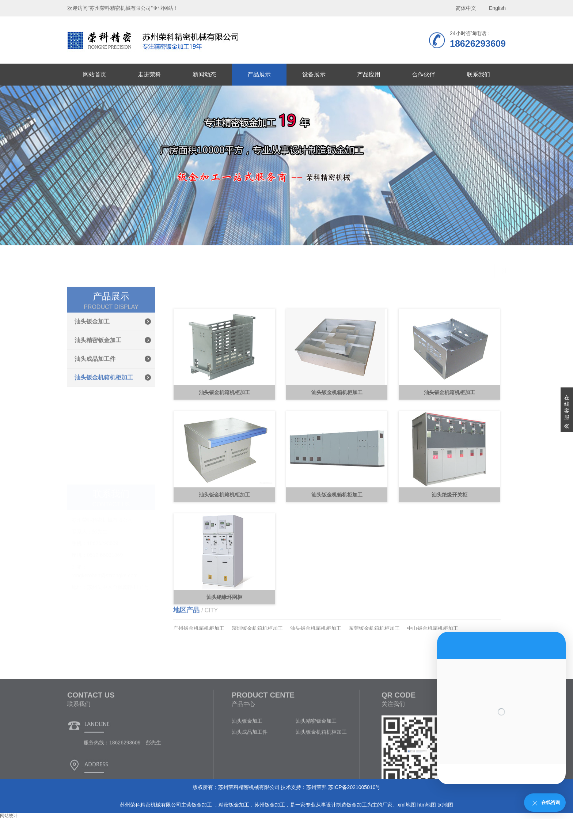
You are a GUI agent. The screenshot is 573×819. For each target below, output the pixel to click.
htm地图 (426, 805)
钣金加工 (202, 805)
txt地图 (445, 805)
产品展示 (259, 74)
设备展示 (314, 74)
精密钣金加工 (234, 805)
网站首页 (94, 74)
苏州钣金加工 (269, 805)
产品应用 (368, 74)
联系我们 (478, 74)
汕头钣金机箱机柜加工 (104, 410)
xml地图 (407, 805)
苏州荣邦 (316, 787)
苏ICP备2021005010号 (354, 787)
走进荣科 (149, 74)
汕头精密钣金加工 (98, 372)
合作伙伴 (423, 74)
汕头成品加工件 (95, 391)
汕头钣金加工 (92, 354)
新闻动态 (204, 74)
